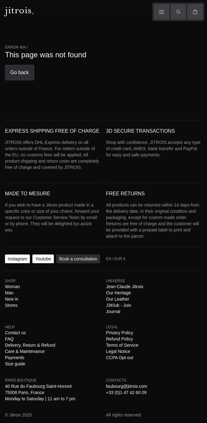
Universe (82, 30)
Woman (12, 31)
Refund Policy (57, 280)
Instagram (12, 251)
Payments (148, 275)
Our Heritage (72, 269)
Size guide (168, 275)
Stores (99, 38)
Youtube (30, 251)
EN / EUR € (15, 82)
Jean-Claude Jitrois (40, 269)
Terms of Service (89, 280)
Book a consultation (59, 251)
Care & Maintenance (118, 275)
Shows (43, 32)
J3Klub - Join (122, 269)
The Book (62, 38)
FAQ (38, 275)
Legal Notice (118, 280)
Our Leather (97, 269)
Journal (143, 269)
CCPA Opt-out (145, 280)
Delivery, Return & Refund (70, 275)
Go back (10, 127)
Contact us (22, 275)
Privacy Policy (28, 280)
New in (44, 263)
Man (28, 34)
